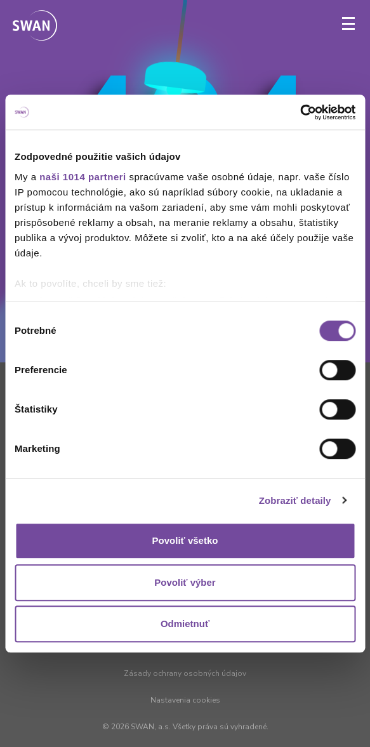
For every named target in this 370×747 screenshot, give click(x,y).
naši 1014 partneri (82, 176)
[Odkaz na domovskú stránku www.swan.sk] (35, 26)
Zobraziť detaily (295, 500)
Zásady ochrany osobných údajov (185, 673)
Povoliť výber (184, 582)
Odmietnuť (185, 623)
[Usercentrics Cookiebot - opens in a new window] (299, 112)
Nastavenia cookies (185, 700)
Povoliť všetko (185, 540)
